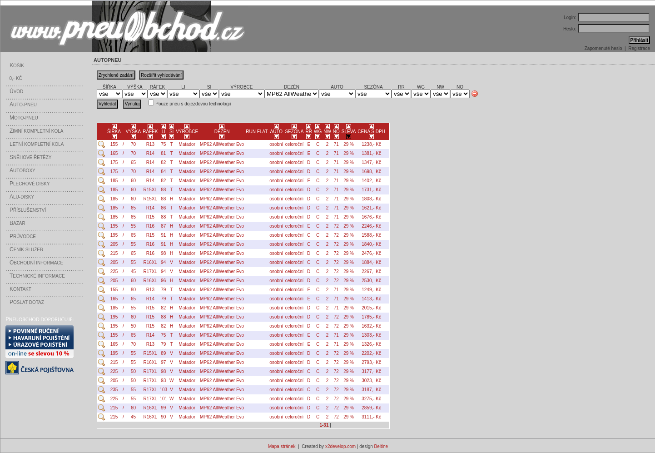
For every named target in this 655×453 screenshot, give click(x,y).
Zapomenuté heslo (603, 48)
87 (163, 226)
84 (163, 171)
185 (114, 180)
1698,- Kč (371, 171)
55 (133, 226)
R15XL (151, 189)
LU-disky (22, 196)
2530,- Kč (371, 280)
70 (133, 144)
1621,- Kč (371, 207)
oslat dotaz (27, 302)
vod (16, 91)
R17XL (151, 271)
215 (114, 253)
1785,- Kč (371, 316)
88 (163, 189)
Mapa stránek (282, 446)
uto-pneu (23, 104)
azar (17, 223)
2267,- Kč (371, 271)
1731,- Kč (371, 189)
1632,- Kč (371, 326)
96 (163, 280)
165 (114, 153)
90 (163, 416)
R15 (150, 216)
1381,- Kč (371, 153)
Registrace (639, 48)
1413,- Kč (371, 298)
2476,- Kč (371, 253)
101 (164, 398)
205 (114, 244)
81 (163, 153)
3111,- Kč (371, 416)
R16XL (151, 262)
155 (114, 144)
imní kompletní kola (36, 131)
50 (133, 326)
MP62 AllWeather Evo (222, 144)
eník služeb (26, 249)
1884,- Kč (371, 262)
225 (114, 271)
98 (163, 253)
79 (163, 289)
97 (163, 362)
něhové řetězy (30, 157)
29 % (348, 144)
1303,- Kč (371, 335)
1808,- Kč (371, 198)
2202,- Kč (371, 353)
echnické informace (37, 276)
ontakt (20, 289)
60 (133, 180)
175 (114, 162)
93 (163, 380)
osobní (276, 144)
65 (133, 162)
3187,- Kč (371, 389)
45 (133, 271)
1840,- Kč (371, 244)
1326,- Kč (371, 344)
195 (114, 226)
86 (163, 207)
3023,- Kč (371, 380)
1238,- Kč (371, 144)
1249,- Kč (371, 289)
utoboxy (22, 170)
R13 (150, 144)
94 (163, 262)
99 (163, 407)
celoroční (294, 144)
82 (163, 162)
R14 (150, 153)
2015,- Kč (371, 307)
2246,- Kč (371, 226)
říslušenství (28, 210)
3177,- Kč (371, 371)
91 (163, 235)
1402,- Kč (371, 180)
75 (163, 144)
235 (114, 389)
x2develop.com (340, 446)
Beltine (381, 446)
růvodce (23, 236)
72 (336, 226)
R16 (150, 226)
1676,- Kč (371, 216)
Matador (187, 144)
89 (163, 353)
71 (336, 144)
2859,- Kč (371, 407)
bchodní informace (36, 262)
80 (133, 289)
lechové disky (30, 183)
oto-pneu (24, 117)
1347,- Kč (371, 162)
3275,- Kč (371, 398)
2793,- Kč (371, 362)
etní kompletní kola (37, 144)
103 (164, 389)
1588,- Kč (371, 235)
